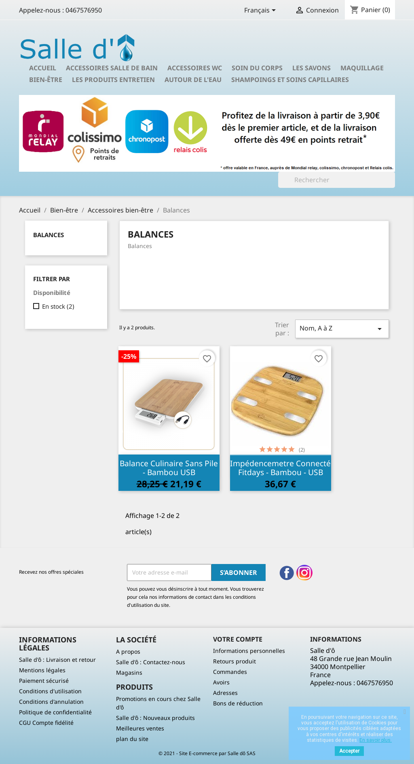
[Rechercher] (336, 180)
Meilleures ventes (140, 728)
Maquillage (362, 67)
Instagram (304, 573)
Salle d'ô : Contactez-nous (150, 662)
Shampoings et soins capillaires (290, 79)
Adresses (225, 693)
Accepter (349, 751)
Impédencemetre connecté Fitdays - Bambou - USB (280, 468)
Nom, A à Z (342, 329)
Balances (48, 235)
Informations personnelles (249, 651)
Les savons (311, 67)
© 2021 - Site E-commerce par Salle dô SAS (207, 753)
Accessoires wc (194, 67)
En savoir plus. (375, 740)
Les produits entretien (113, 79)
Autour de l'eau (193, 79)
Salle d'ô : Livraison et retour (57, 659)
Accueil (42, 67)
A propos (128, 651)
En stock (58, 306)
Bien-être (45, 79)
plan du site (132, 739)
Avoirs (221, 682)
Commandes (230, 672)
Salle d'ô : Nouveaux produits (155, 718)
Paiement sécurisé (44, 680)
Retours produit (234, 661)
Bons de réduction (238, 703)
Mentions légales (42, 670)
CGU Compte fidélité (46, 722)
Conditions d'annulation (51, 701)
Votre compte (237, 639)
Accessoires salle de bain (112, 67)
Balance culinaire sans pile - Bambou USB (169, 468)
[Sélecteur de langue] (261, 11)
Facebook (287, 573)
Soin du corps (257, 67)
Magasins (129, 672)
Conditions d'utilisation (50, 691)
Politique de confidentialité (55, 712)
